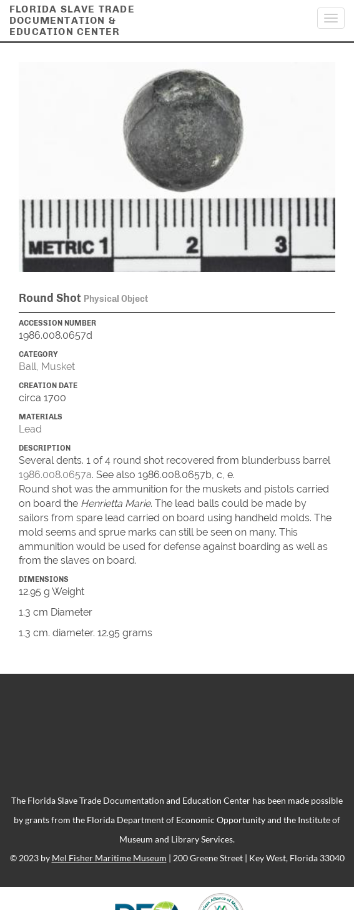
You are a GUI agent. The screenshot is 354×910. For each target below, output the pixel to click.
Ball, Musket (47, 366)
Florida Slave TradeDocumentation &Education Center (72, 20)
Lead (30, 429)
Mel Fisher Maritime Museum (109, 857)
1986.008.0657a (55, 475)
